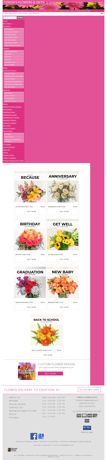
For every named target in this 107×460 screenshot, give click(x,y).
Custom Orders (8, 155)
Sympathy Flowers (9, 71)
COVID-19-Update (9, 158)
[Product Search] (10, 17)
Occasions (6, 26)
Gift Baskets (7, 110)
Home (5, 21)
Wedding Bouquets (10, 115)
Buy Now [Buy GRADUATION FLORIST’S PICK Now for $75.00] (31, 307)
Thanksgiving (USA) (11, 51)
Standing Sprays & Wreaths (14, 76)
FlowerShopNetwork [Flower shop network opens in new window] (48, 455)
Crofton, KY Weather (42, 445)
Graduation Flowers (11, 43)
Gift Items (7, 126)
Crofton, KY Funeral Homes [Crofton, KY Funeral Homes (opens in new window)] (27, 442)
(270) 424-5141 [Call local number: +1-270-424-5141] (36, 13)
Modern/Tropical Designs (12, 107)
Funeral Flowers (10, 73)
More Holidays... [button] (10, 65)
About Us (6, 150)
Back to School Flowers (13, 45)
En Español (7, 145)
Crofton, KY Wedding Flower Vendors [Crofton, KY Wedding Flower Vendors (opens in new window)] (75, 442)
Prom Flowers (8, 131)
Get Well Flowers (10, 40)
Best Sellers (7, 24)
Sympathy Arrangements (13, 82)
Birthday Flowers (10, 35)
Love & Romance (9, 147)
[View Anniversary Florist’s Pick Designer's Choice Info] (62, 187)
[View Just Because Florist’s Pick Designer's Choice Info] (30, 187)
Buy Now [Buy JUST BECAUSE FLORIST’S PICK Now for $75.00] (31, 211)
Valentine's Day (10, 62)
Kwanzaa (8, 59)
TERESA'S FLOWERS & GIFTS (24, 2)
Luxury (5, 153)
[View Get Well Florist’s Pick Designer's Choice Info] (62, 235)
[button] (87, 428)
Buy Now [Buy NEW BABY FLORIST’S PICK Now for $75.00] (64, 307)
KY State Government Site (63, 445)
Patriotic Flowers (9, 129)
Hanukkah (8, 54)
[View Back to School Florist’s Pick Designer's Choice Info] (46, 330)
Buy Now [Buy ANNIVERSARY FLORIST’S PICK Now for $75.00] (64, 211)
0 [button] (102, 13)
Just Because (9, 29)
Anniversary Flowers (11, 32)
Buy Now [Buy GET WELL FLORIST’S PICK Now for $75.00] (64, 259)
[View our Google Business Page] (41, 439)
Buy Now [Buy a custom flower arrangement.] (50, 373)
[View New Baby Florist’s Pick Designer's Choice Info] (62, 282)
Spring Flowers (10, 98)
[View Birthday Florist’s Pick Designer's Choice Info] (30, 235)
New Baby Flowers (11, 37)
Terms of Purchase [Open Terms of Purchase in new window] (83, 455)
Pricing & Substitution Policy (13, 161)
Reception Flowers (9, 120)
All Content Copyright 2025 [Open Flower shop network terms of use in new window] (26, 455)
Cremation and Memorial (13, 84)
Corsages (8, 134)
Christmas (8, 57)
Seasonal (6, 90)
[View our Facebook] (33, 439)
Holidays (6, 49)
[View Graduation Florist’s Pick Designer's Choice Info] (30, 282)
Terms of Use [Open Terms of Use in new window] (53, 457)
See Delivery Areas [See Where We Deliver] (89, 389)
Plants (5, 104)
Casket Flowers (10, 79)
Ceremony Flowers (9, 123)
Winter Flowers (10, 96)
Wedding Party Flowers (11, 118)
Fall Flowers (9, 93)
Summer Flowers (10, 101)
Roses (5, 68)
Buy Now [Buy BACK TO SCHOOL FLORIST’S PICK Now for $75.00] (48, 355)
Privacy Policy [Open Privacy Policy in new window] (66, 455)
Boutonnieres (9, 137)
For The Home (10, 87)
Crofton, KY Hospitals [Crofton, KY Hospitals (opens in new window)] (49, 442)
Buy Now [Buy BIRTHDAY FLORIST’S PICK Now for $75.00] (31, 259)
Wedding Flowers (9, 112)
